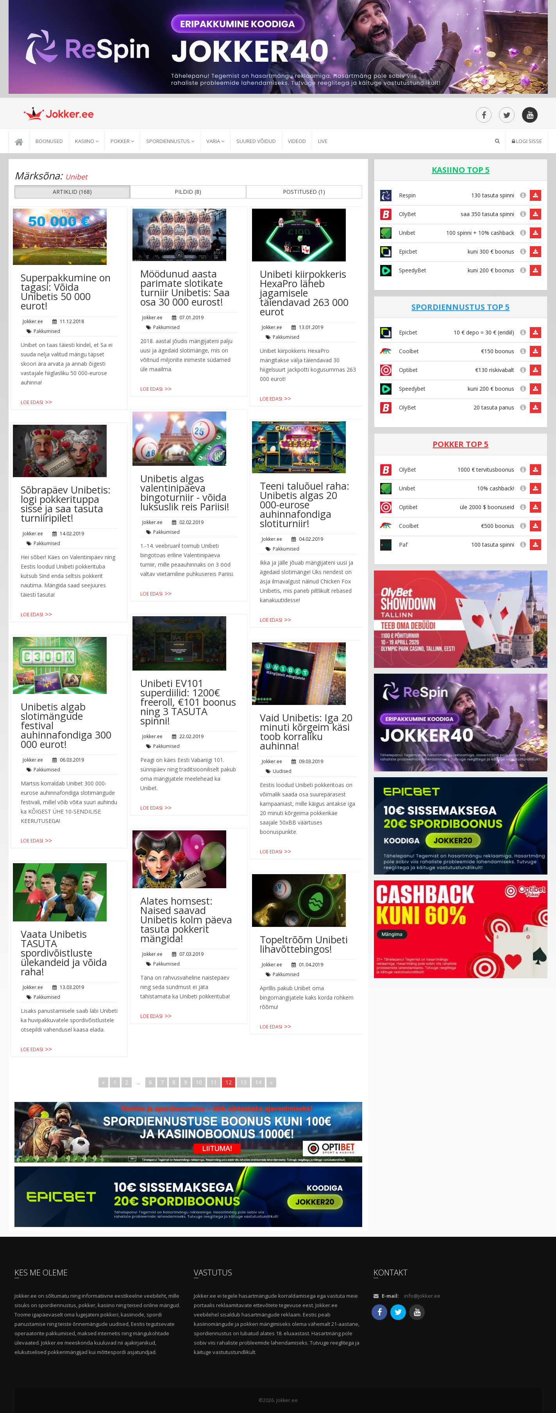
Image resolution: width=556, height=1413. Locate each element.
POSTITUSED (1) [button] (304, 191)
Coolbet (399, 351)
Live (322, 141)
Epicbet (398, 251)
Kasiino (86, 141)
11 (214, 1082)
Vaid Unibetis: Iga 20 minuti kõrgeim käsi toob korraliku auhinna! (306, 731)
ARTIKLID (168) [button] (72, 191)
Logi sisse (527, 141)
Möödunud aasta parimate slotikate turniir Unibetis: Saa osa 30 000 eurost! (185, 287)
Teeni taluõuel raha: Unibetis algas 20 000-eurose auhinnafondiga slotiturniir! (304, 504)
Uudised (282, 771)
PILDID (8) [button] (188, 191)
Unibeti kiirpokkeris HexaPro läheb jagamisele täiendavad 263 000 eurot (304, 292)
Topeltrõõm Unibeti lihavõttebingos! (304, 944)
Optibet (399, 370)
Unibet (397, 232)
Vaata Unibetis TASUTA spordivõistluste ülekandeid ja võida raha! (64, 952)
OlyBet (398, 214)
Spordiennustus (170, 141)
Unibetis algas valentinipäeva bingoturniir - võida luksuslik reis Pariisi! (184, 492)
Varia (215, 141)
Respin (398, 195)
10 (199, 1082)
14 (258, 1082)
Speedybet (402, 388)
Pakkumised (47, 331)
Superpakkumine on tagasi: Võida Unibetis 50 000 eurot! (66, 291)
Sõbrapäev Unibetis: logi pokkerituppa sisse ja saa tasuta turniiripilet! (66, 503)
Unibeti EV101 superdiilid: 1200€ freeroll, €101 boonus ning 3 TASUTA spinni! (188, 701)
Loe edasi (32, 402)
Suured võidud (256, 141)
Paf (394, 544)
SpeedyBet (403, 270)
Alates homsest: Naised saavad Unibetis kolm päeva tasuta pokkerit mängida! (186, 919)
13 (243, 1082)
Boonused (49, 141)
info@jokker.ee (422, 1295)
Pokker (122, 141)
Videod (297, 141)
